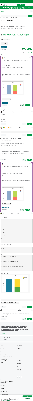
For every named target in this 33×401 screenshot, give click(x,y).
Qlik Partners (19, 347)
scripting (16, 330)
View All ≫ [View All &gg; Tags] (3, 333)
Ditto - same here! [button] (4, 47)
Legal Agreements (3, 391)
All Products (2, 345)
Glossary (18, 351)
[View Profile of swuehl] (6, 57)
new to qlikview (21, 35)
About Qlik (18, 358)
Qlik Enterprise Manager (4, 357)
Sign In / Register (29, 4)
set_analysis (21, 329)
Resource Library (19, 345)
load (15, 329)
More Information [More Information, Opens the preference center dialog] (27, 398)
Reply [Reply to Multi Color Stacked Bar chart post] (29, 49)
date (13, 329)
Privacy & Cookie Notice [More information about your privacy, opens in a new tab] (6, 400)
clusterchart (28, 34)
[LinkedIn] (19, 377)
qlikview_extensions (8, 330)
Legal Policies (2, 385)
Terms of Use (2, 390)
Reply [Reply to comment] (28, 105)
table (18, 329)
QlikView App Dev (7, 39)
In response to (6, 140)
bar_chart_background (7, 34)
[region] (16, 397)
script (22, 327)
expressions (26, 329)
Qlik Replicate (2, 353)
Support (18, 354)
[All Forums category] (1, 339)
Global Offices (19, 369)
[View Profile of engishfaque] (6, 111)
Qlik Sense (2, 348)
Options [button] (31, 11)
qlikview (19, 327)
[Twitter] (17, 377)
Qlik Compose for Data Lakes (5, 354)
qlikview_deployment (5, 327)
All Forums (5, 339)
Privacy (18, 364)
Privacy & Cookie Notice (4, 387)
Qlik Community (20, 374)
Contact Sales (19, 370)
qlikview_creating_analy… (13, 327)
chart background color (20, 34)
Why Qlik (1, 362)
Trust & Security (19, 361)
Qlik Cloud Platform (3, 347)
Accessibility (19, 363)
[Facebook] (21, 377)
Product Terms (2, 393)
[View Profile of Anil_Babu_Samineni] (7, 127)
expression (10, 329)
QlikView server (9, 7)
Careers (18, 366)
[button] (32, 17)
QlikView (2, 11)
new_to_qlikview (27, 35)
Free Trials (18, 348)
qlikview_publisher (4, 329)
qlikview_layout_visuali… (23, 326)
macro (3, 330)
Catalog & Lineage (3, 359)
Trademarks (2, 388)
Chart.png (4, 43)
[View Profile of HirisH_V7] (5, 213)
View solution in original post (6, 95)
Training (18, 353)
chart (24, 327)
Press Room (19, 360)
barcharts (13, 34)
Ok (27, 396)
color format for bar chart (5, 35)
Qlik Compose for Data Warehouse (6, 356)
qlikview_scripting (16, 326)
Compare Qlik (19, 350)
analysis (13, 330)
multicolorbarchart (14, 35)
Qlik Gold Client (3, 360)
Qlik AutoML (2, 350)
